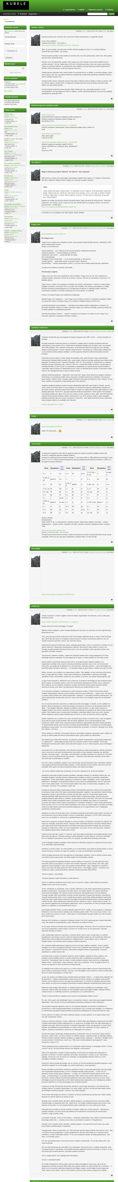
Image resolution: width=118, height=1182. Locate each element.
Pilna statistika (8, 91)
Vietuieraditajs (18, 155)
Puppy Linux (35, 224)
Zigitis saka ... (9, 114)
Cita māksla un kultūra (100, 610)
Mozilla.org (8, 176)
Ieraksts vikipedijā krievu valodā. (52, 404)
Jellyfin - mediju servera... (13, 231)
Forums (5, 19)
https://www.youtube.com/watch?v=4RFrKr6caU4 (58, 594)
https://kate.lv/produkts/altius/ (51, 134)
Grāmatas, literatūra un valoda (97, 331)
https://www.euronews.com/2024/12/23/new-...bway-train (60, 45)
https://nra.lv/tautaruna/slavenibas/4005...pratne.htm (59, 207)
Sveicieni (12, 116)
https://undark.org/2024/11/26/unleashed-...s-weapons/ (60, 622)
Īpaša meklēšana (15, 72)
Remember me (11, 51)
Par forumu (12, 153)
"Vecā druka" (36, 444)
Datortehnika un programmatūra (97, 228)
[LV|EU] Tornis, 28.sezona (13, 139)
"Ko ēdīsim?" (36, 162)
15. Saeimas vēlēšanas (12, 163)
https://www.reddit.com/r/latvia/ (52, 426)
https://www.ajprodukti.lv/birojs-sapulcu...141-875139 (59, 142)
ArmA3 (11, 140)
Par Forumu (8, 151)
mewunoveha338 (20, 84)
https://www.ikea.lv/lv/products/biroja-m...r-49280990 (59, 125)
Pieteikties (23, 14)
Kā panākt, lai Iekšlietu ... (13, 204)
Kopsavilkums (70, 10)
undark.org (35, 606)
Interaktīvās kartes (11, 126)
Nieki (10, 128)
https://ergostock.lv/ (48, 115)
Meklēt (82, 10)
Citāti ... (7, 190)
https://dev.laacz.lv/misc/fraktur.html (53, 530)
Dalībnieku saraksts (96, 10)
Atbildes (109, 331)
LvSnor (16, 117)
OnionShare (8, 217)
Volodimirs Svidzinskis (39, 328)
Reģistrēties (33, 14)
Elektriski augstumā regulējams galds (44, 105)
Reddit (33, 416)
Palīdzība (110, 10)
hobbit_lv (16, 142)
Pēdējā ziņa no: (8, 117)
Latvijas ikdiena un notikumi (17, 165)
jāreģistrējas (11, 31)
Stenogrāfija (35, 548)
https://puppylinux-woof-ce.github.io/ (54, 234)
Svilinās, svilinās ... (38, 27)
